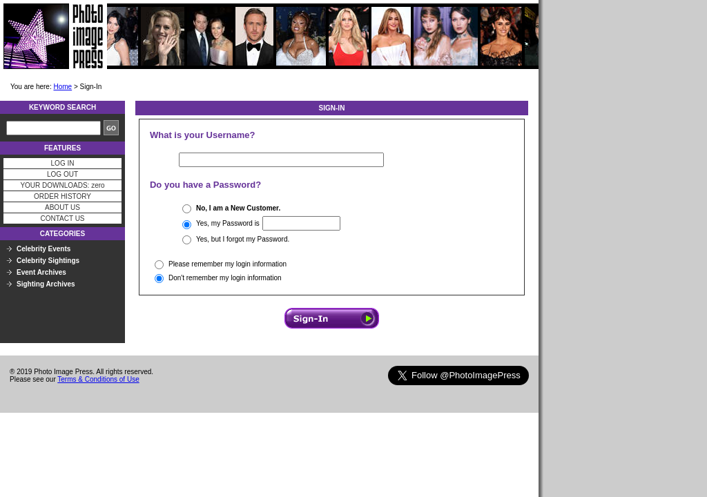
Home (62, 86)
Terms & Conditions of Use (98, 379)
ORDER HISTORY (62, 196)
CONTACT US (62, 218)
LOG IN (63, 163)
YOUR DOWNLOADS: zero (62, 185)
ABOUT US (62, 207)
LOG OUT (62, 174)
